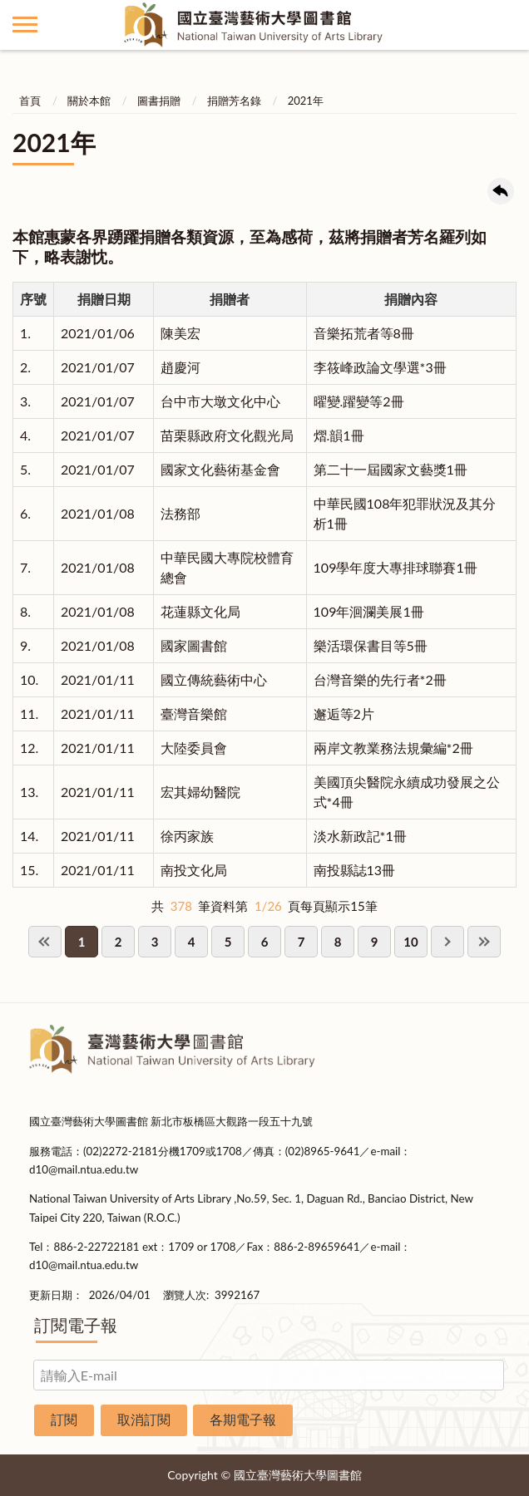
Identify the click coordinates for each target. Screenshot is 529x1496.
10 (410, 941)
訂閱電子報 (75, 1325)
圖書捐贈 (158, 100)
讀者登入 (504, 25)
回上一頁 (500, 191)
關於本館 (89, 100)
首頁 (30, 100)
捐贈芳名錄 (234, 100)
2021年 (306, 100)
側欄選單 (24, 24)
